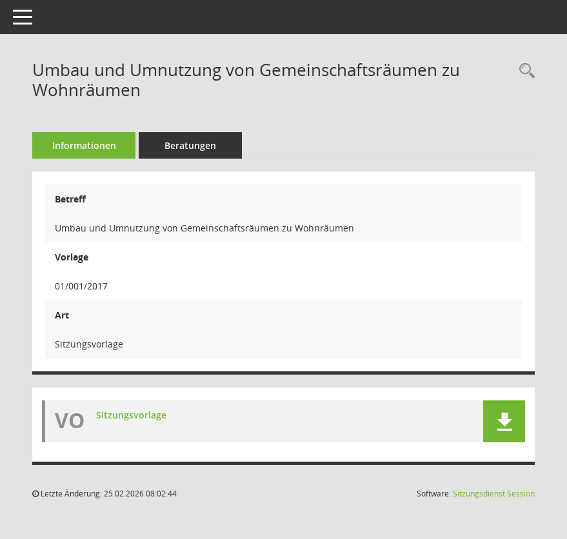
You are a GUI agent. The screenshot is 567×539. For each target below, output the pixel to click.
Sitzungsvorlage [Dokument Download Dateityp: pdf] (131, 415)
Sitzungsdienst (494, 493)
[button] (504, 421)
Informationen (84, 145)
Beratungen (190, 145)
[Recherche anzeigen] (524, 71)
